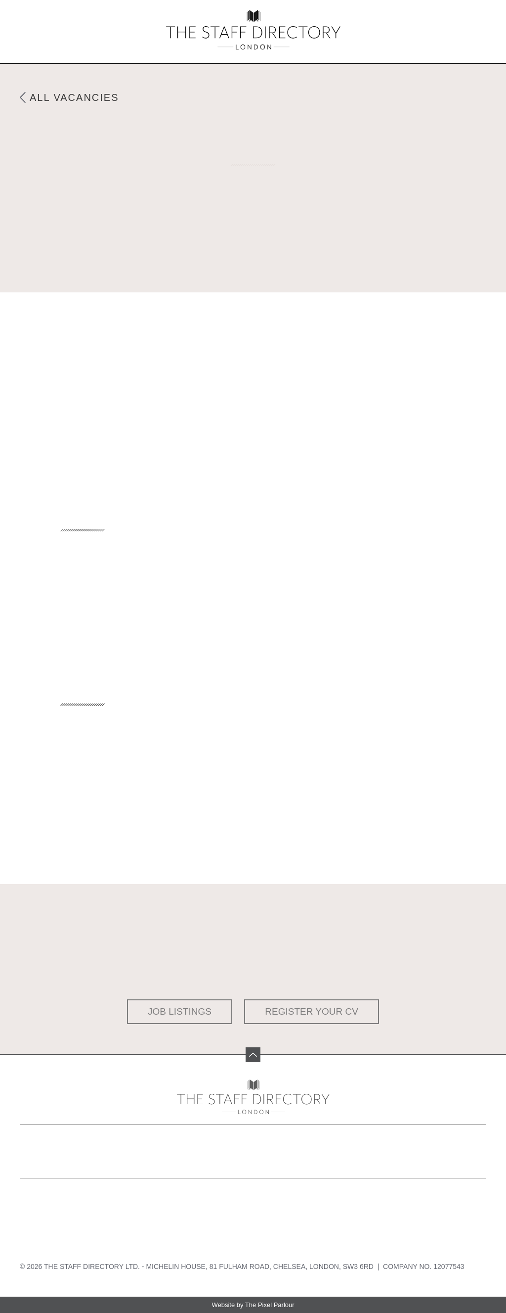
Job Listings (179, 1011)
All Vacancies (74, 97)
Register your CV (311, 1011)
